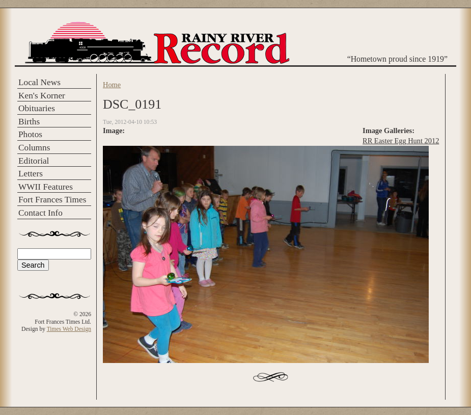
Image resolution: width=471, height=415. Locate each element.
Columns (34, 147)
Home (112, 85)
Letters (30, 173)
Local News (39, 82)
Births (29, 121)
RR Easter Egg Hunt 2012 (401, 141)
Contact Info (40, 213)
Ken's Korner (41, 95)
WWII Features (45, 187)
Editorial (33, 161)
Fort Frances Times (52, 199)
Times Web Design (69, 329)
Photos (30, 134)
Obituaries (36, 108)
